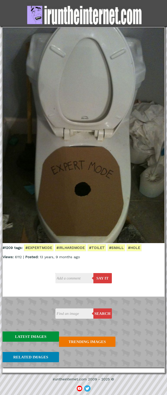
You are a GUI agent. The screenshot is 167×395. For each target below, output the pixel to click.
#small (116, 248)
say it (102, 278)
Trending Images (87, 342)
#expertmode (38, 248)
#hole (134, 248)
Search (102, 313)
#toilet (97, 248)
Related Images (30, 357)
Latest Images (30, 337)
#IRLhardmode (70, 248)
